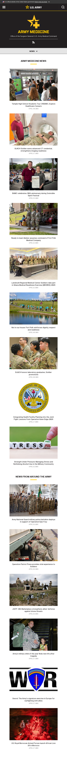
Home (7, 770)
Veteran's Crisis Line (44, 773)
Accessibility (56, 770)
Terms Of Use (41, 770)
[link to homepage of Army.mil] (33, 7)
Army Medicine (33, 32)
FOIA (16, 773)
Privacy (29, 770)
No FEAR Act (27, 773)
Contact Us (17, 770)
